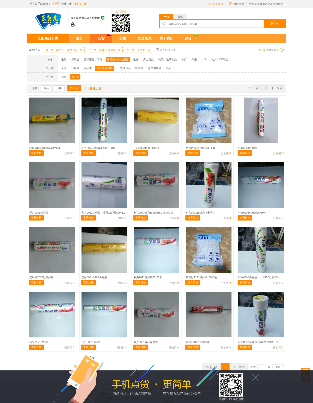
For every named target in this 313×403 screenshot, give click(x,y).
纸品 (168, 68)
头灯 (184, 59)
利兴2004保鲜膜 (247, 147)
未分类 (75, 76)
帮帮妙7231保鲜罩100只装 (201, 277)
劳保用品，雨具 (93, 59)
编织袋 (88, 68)
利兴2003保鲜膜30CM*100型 (98, 147)
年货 (204, 59)
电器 (135, 59)
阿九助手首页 (215, 3)
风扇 (194, 59)
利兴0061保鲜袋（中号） (200, 212)
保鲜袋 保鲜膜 (105, 68)
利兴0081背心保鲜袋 (146, 342)
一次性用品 (124, 68)
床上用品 (148, 59)
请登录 (56, 3)
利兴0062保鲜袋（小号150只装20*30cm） (106, 212)
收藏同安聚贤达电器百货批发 (266, 3)
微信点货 (236, 3)
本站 (166, 16)
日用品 (75, 59)
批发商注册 (80, 3)
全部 (64, 59)
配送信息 (145, 38)
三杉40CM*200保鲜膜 (94, 277)
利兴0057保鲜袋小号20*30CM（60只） (261, 342)
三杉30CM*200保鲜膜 (146, 147)
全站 (180, 16)
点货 (101, 38)
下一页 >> (277, 88)
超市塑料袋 (154, 68)
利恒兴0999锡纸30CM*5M (44, 147)
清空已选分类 (166, 49)
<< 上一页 (261, 88)
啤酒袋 (139, 68)
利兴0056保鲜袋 (38, 342)
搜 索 (275, 23)
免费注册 (66, 3)
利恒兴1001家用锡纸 (198, 342)
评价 (188, 38)
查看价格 (36, 152)
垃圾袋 (75, 68)
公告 (122, 38)
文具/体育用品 (219, 59)
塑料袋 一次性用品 (117, 59)
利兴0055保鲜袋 (91, 342)
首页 (79, 38)
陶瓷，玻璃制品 (167, 59)
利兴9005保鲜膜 (38, 212)
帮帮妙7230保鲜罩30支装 (200, 147)
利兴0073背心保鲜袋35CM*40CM (153, 212)
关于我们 (166, 38)
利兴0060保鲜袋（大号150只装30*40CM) (262, 277)
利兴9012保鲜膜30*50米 (148, 277)
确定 (278, 366)
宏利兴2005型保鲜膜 (41, 277)
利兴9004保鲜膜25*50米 (252, 212)
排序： (36, 88)
